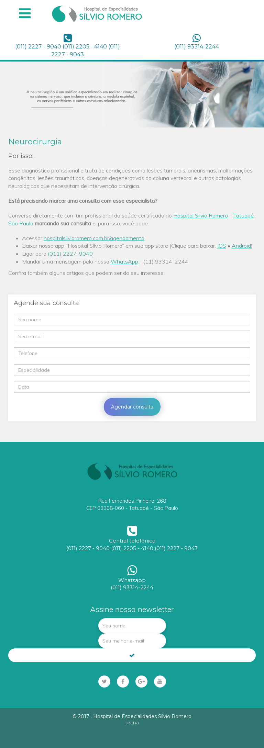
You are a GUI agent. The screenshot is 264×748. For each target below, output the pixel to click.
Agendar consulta (132, 407)
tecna (132, 722)
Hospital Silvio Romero (200, 215)
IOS (221, 245)
